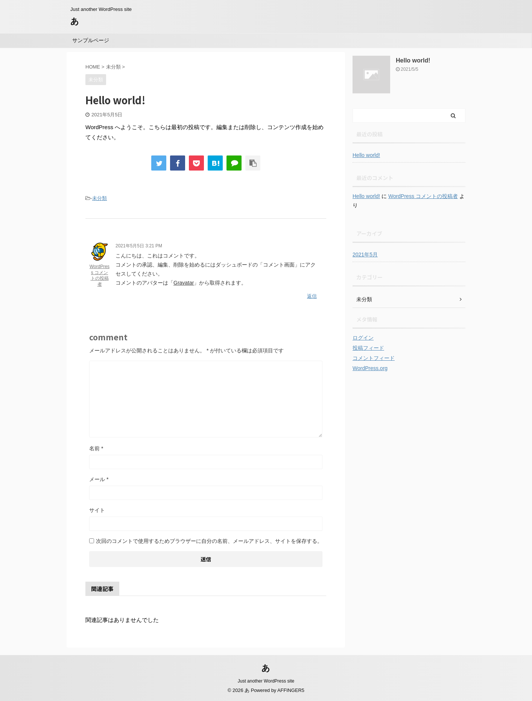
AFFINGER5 (290, 690)
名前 (96, 448)
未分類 (99, 198)
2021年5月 (365, 254)
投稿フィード (368, 348)
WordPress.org (370, 368)
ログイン (363, 338)
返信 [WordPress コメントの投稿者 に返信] (312, 296)
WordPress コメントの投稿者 (99, 275)
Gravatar (183, 283)
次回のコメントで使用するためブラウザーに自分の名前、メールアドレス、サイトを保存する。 (209, 541)
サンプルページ (90, 40)
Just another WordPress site (266, 681)
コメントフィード (374, 358)
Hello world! (413, 60)
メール (98, 479)
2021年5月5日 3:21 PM (139, 245)
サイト (97, 510)
